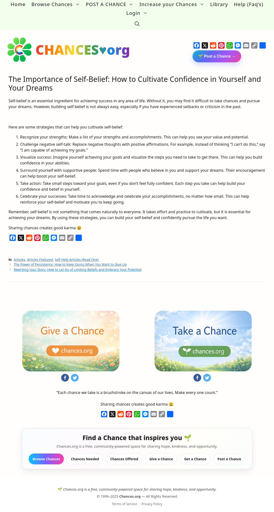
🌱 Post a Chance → (217, 53)
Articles (19, 256)
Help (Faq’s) (248, 4)
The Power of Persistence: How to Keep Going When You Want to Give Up (70, 260)
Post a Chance (229, 455)
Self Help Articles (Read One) (77, 256)
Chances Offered (124, 455)
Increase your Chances (173, 4)
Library (219, 4)
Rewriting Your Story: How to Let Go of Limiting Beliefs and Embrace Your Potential (77, 265)
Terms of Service (124, 500)
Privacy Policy (151, 500)
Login (138, 13)
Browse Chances (57, 4)
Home (18, 4)
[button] (137, 21)
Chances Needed (85, 455)
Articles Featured (40, 256)
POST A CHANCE (111, 4)
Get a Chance (195, 455)
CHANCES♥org (82, 46)
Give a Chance (161, 455)
